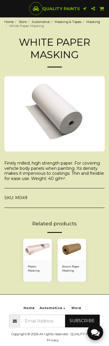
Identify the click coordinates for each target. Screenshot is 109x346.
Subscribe (82, 320)
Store (23, 22)
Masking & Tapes (68, 22)
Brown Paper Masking (70, 268)
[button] (6, 8)
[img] (37, 249)
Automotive (41, 22)
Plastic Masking (34, 268)
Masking (93, 22)
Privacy (53, 340)
